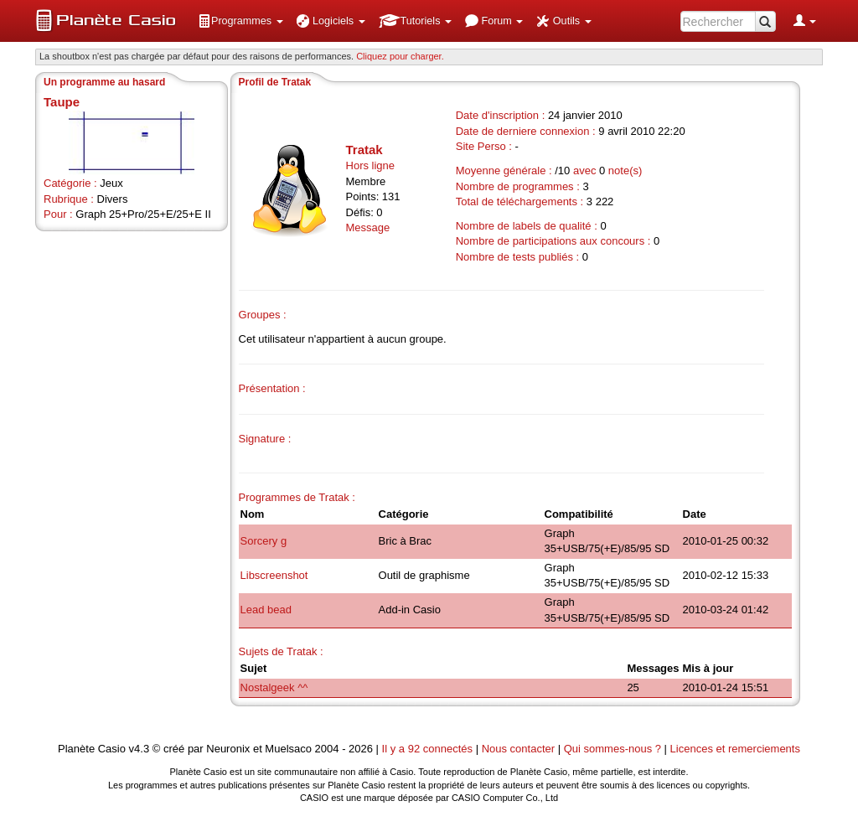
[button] (240, 21)
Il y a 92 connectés (429, 748)
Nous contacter (518, 748)
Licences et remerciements (735, 748)
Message (368, 227)
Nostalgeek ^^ (274, 687)
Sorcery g (263, 541)
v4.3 (139, 748)
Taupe (62, 102)
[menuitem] (240, 21)
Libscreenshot (274, 575)
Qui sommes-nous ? (612, 748)
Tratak (364, 149)
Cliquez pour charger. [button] (400, 56)
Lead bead (266, 609)
